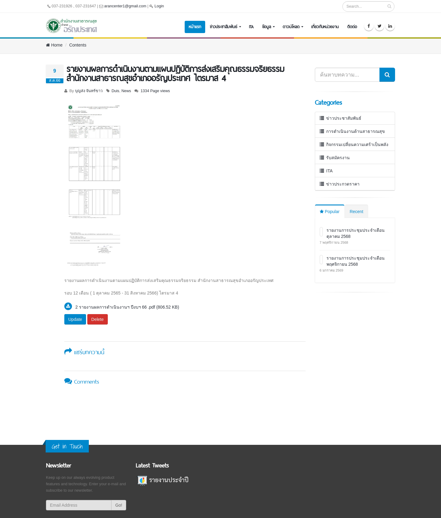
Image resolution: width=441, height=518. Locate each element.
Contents (77, 45)
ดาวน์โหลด (291, 26)
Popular (330, 211)
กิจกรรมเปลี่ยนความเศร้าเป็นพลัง (354, 144)
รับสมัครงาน (335, 157)
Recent (356, 211)
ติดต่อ (352, 26)
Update (75, 319)
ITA (251, 26)
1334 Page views (155, 91)
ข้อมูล (266, 26)
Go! (118, 505)
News (126, 91)
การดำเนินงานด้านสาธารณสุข (352, 131)
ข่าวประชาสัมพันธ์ (223, 26)
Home (54, 45)
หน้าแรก (195, 26)
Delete (97, 319)
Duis (115, 91)
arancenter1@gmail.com (125, 6)
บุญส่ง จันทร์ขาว (89, 91)
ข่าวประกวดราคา (340, 184)
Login (159, 6)
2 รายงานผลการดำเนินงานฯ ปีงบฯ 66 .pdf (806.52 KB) (127, 307)
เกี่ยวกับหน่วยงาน (325, 26)
